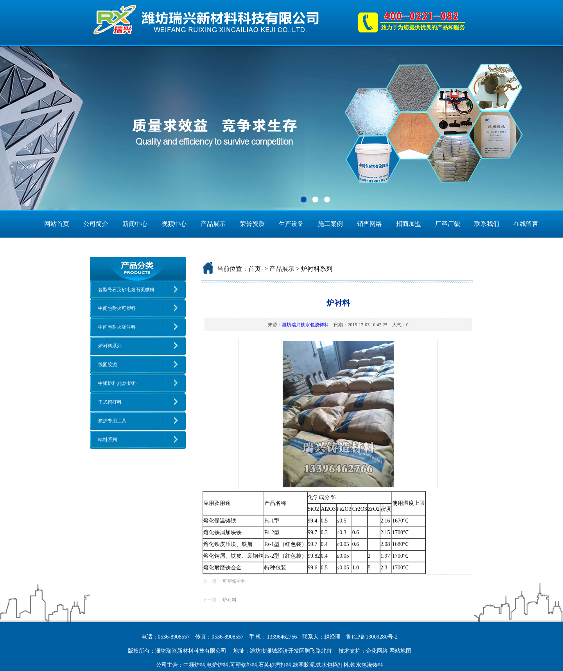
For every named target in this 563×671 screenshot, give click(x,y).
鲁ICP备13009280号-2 (371, 637)
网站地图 (400, 651)
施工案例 (330, 223)
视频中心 (173, 223)
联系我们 (486, 223)
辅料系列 (107, 439)
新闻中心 (134, 223)
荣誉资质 (252, 223)
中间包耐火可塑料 (117, 308)
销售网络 (369, 223)
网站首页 (56, 223)
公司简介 (95, 223)
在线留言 (525, 223)
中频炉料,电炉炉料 (117, 383)
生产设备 (291, 223)
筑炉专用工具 (112, 421)
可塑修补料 (234, 581)
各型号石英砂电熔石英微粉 (126, 289)
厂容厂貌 (447, 223)
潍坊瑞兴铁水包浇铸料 (305, 324)
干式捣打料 (110, 402)
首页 (254, 268)
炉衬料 (229, 600)
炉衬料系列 (110, 346)
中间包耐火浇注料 (117, 327)
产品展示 (213, 223)
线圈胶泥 (107, 364)
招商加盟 (408, 223)
